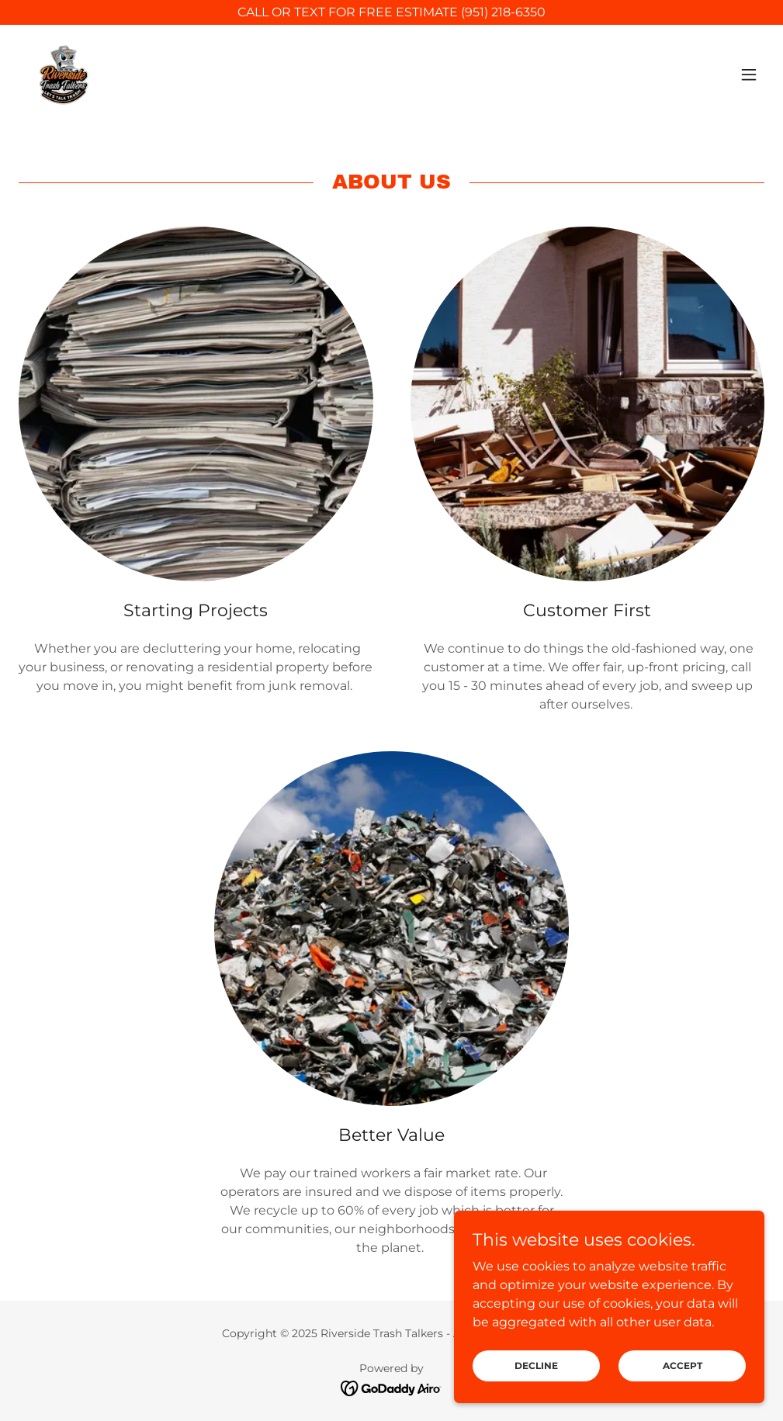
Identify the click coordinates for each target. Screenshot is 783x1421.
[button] (748, 74)
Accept (682, 1365)
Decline (536, 1365)
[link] (62, 74)
